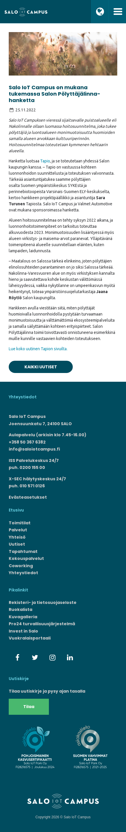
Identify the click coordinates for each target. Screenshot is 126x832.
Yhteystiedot (23, 573)
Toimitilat (20, 523)
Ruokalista (20, 609)
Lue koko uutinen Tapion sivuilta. (38, 348)
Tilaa (28, 707)
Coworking (21, 566)
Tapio (45, 161)
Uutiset (17, 544)
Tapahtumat (23, 551)
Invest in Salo (23, 631)
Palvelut (18, 530)
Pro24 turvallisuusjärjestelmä (42, 624)
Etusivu (16, 510)
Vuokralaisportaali (30, 638)
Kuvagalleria (23, 617)
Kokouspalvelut (26, 558)
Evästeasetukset (28, 497)
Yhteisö (17, 537)
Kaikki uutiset (40, 367)
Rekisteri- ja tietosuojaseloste (43, 602)
